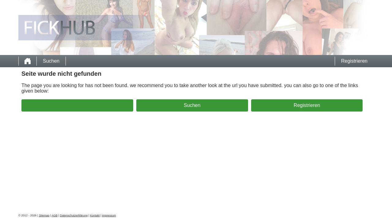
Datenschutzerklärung (74, 215)
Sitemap (44, 215)
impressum (109, 215)
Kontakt (95, 215)
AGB (54, 215)
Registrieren (354, 61)
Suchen (51, 61)
